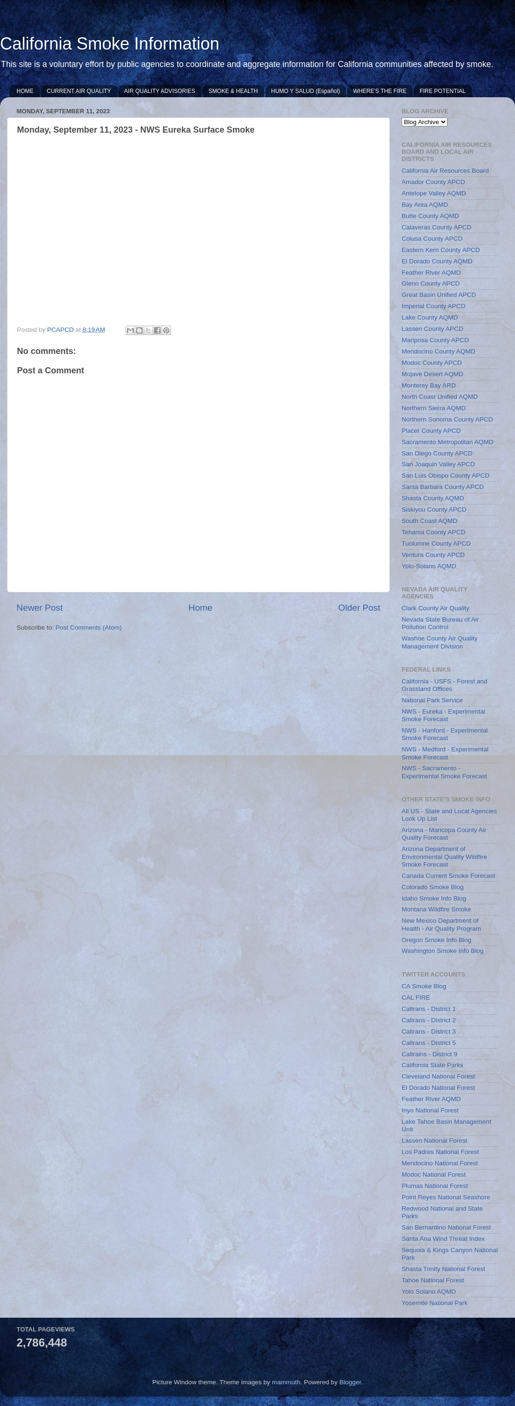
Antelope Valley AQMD (434, 193)
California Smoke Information (109, 43)
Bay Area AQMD (425, 204)
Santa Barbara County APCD (443, 486)
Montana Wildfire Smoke (436, 909)
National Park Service (432, 700)
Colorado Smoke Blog (433, 887)
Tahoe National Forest (433, 1280)
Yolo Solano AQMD (429, 1291)
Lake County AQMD (430, 317)
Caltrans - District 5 (429, 1042)
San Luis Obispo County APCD (445, 475)
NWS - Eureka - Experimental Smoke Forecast (443, 715)
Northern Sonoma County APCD (447, 419)
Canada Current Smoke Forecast (448, 875)
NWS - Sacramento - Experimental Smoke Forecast (444, 772)
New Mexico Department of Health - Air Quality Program (441, 924)
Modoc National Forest (434, 1174)
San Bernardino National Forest (446, 1227)
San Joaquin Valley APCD (438, 464)
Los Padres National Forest (440, 1151)
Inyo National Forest (430, 1110)
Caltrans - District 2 (429, 1020)
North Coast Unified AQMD (440, 396)
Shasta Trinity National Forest (443, 1268)
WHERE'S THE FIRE (379, 91)
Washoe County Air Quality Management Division (440, 642)
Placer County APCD (431, 430)
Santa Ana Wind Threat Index (443, 1238)
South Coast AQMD (429, 520)
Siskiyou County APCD (434, 509)
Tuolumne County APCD (436, 543)
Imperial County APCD (433, 306)
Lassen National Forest (434, 1140)
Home (200, 608)
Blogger (350, 1382)
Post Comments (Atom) (89, 627)
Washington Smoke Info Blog (443, 950)
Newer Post (40, 608)
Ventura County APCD (433, 554)
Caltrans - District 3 (429, 1031)
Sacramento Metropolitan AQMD (447, 442)
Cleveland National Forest (438, 1076)
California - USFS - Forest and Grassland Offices (445, 685)
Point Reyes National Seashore (446, 1197)
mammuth (286, 1382)
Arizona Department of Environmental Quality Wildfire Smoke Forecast (444, 856)
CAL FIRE (416, 997)
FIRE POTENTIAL (442, 91)
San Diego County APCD (437, 453)
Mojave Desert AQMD (433, 374)
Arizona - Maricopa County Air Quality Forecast (444, 833)
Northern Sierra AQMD (434, 408)
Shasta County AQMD (433, 498)
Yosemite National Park (435, 1302)
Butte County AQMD (430, 215)
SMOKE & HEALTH (233, 91)
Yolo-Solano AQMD (429, 566)
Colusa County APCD (432, 238)
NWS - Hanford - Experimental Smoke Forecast (445, 734)
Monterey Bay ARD (429, 385)
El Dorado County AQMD (437, 261)
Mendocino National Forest (440, 1163)
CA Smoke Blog (424, 986)
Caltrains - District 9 (429, 1054)
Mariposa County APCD (435, 340)
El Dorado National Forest (438, 1087)
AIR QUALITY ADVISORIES (160, 91)
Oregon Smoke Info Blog (437, 939)
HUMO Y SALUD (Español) (305, 91)
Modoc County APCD (432, 362)
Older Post (359, 608)
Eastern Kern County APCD (441, 249)
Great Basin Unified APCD (439, 294)
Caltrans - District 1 (429, 1008)
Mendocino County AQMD (438, 351)
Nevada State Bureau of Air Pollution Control (440, 623)
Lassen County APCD (433, 328)
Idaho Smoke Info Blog (434, 898)
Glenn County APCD (431, 283)
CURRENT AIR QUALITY (79, 91)
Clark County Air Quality (435, 608)
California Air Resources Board (445, 170)
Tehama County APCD (433, 532)
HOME (25, 91)
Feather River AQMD (431, 272)
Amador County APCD (433, 181)
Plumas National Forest (435, 1185)
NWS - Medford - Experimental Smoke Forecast (445, 753)
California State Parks (433, 1065)
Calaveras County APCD (437, 227)
